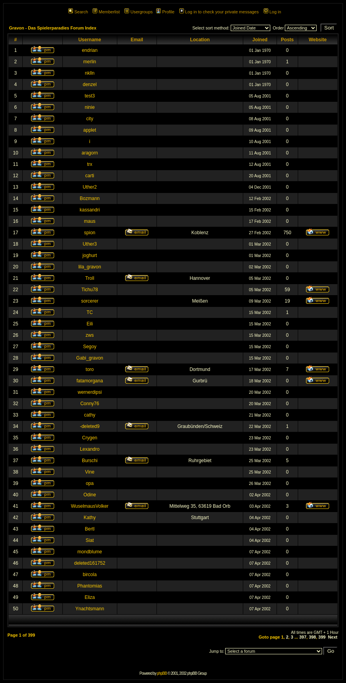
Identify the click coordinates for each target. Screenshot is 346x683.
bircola (90, 574)
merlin (89, 61)
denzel (90, 84)
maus (89, 221)
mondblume (89, 551)
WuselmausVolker (90, 506)
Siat (90, 540)
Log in (272, 11)
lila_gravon (89, 267)
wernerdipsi (90, 392)
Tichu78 (90, 289)
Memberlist (106, 11)
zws (90, 335)
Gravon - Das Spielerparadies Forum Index (53, 28)
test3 (90, 96)
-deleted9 (90, 426)
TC (90, 312)
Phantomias (89, 586)
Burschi (90, 460)
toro (90, 369)
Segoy (90, 346)
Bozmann (90, 198)
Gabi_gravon (89, 358)
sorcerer (89, 301)
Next (332, 637)
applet (89, 130)
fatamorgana (89, 381)
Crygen (89, 438)
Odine (90, 495)
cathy (89, 415)
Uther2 (90, 187)
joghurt (89, 255)
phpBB (162, 673)
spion (89, 232)
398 (312, 637)
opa (90, 483)
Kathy (90, 517)
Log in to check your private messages (219, 11)
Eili (90, 324)
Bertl (90, 529)
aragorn (90, 153)
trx (89, 164)
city (89, 118)
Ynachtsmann (89, 608)
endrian (90, 50)
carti (89, 175)
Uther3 (90, 244)
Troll (89, 278)
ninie (90, 107)
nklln (90, 73)
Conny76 (89, 403)
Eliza (90, 597)
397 (302, 637)
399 (322, 637)
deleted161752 (89, 563)
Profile (165, 11)
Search (78, 11)
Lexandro (90, 449)
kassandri (90, 210)
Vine (90, 472)
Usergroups (138, 11)
